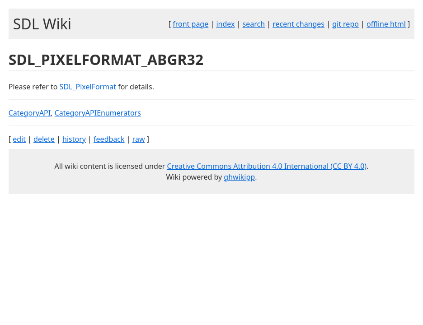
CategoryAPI (30, 113)
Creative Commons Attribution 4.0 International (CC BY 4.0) (267, 166)
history (74, 139)
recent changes (298, 24)
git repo (345, 24)
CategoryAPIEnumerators (98, 113)
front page (190, 24)
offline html (386, 24)
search (254, 24)
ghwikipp (239, 177)
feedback (109, 139)
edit (19, 139)
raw (138, 139)
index (225, 24)
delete (44, 139)
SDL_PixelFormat (88, 87)
